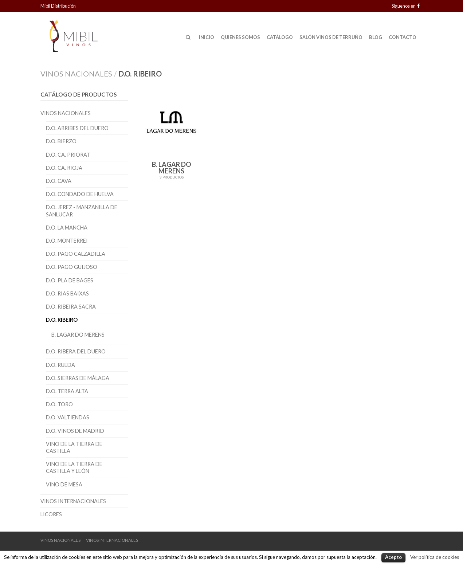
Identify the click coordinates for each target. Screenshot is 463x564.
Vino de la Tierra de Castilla (74, 447)
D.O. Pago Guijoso (71, 267)
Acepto (393, 557)
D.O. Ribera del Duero (76, 351)
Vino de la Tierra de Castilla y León (74, 467)
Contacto (402, 37)
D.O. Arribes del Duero (77, 128)
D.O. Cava (58, 181)
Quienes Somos (240, 37)
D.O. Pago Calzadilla (75, 254)
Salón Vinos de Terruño (330, 37)
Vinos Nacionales (76, 73)
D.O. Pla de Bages (69, 280)
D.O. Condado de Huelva (80, 194)
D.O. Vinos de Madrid (75, 431)
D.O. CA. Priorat (68, 155)
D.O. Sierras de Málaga (77, 378)
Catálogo (280, 37)
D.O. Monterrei (67, 241)
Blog (375, 37)
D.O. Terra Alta (67, 391)
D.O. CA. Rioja (64, 168)
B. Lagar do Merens (78, 335)
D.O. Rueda (60, 365)
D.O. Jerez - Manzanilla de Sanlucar (81, 210)
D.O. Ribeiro (62, 320)
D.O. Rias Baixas (67, 293)
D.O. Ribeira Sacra (71, 306)
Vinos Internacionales (73, 501)
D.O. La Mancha (66, 227)
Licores (51, 514)
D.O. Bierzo (61, 141)
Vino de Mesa (64, 484)
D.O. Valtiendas (67, 417)
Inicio (206, 37)
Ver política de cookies (434, 557)
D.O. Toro (59, 404)
